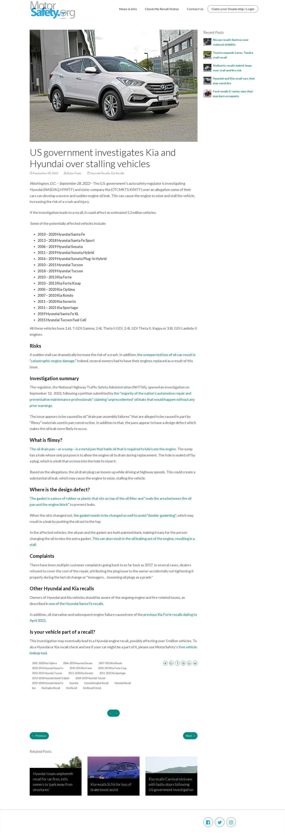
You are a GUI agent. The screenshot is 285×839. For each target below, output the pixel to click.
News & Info (128, 9)
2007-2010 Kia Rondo (110, 663)
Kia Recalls (117, 173)
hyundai (73, 683)
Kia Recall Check (92, 688)
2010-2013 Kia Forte (80, 668)
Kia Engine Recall (51, 688)
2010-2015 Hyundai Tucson (47, 673)
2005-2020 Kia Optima (44, 663)
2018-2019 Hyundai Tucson (90, 678)
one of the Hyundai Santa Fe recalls (76, 603)
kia (33, 688)
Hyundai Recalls (100, 173)
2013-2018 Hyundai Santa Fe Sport (50, 678)
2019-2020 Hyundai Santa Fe (47, 683)
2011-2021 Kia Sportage (112, 673)
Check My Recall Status (162, 9)
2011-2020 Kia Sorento (80, 673)
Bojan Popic (74, 173)
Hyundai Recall (123, 683)
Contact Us (195, 9)
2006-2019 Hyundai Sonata (77, 663)
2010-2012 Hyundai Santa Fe (47, 668)
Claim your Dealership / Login (232, 9)
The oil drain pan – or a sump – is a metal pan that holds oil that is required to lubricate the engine (103, 449)
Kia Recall (71, 688)
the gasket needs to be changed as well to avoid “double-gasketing (124, 515)
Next (190, 735)
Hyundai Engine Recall (96, 683)
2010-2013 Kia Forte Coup (112, 668)
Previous (39, 735)
